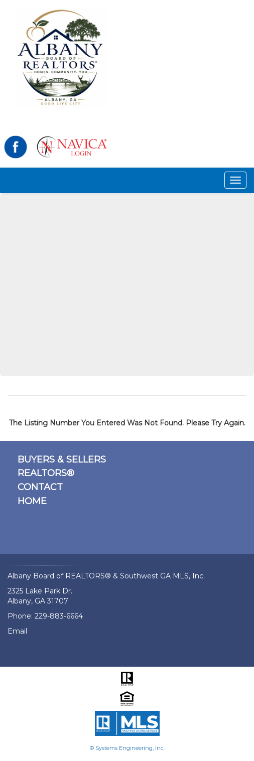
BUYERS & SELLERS (62, 459)
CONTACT (40, 487)
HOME (32, 501)
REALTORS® (46, 473)
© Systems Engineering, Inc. (127, 747)
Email (17, 631)
